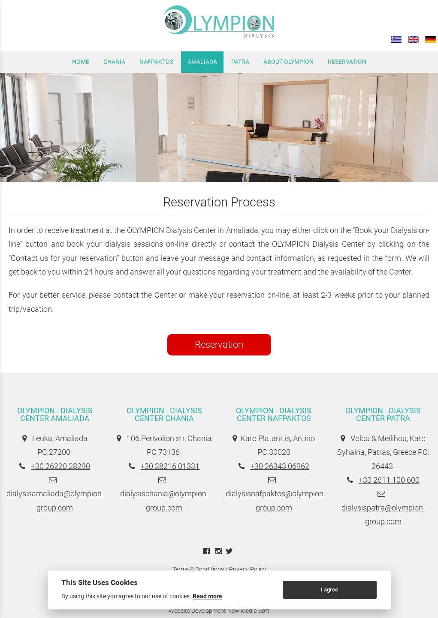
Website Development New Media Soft (219, 610)
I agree (329, 589)
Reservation (219, 344)
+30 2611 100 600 (389, 479)
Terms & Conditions (198, 569)
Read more (207, 596)
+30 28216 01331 (169, 466)
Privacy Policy (247, 569)
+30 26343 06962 (279, 466)
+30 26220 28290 (60, 466)
